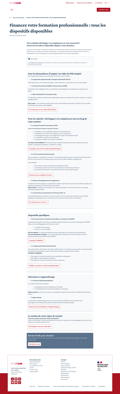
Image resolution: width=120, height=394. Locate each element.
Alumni (31, 367)
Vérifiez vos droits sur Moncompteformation (44, 265)
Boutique (63, 369)
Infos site (32, 386)
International (64, 375)
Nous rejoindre (65, 364)
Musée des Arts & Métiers (68, 371)
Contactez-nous (103, 9)
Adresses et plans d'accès (68, 367)
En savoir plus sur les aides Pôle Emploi (42, 109)
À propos (63, 360)
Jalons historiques (34, 362)
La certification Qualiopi (35, 62)
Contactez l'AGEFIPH (36, 240)
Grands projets (33, 371)
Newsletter (102, 386)
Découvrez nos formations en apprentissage (44, 307)
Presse (63, 362)
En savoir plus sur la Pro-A (38, 202)
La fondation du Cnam (36, 365)
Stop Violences (65, 377)
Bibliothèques (65, 373)
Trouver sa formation (18, 17)
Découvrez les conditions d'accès (40, 175)
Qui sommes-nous (35, 360)
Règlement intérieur (44, 386)
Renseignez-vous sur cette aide (40, 326)
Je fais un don (33, 369)
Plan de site (64, 379)
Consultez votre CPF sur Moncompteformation (45, 149)
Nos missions (33, 364)
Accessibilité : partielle (88, 386)
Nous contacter (65, 365)
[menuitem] (70, 3)
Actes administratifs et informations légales (66, 386)
